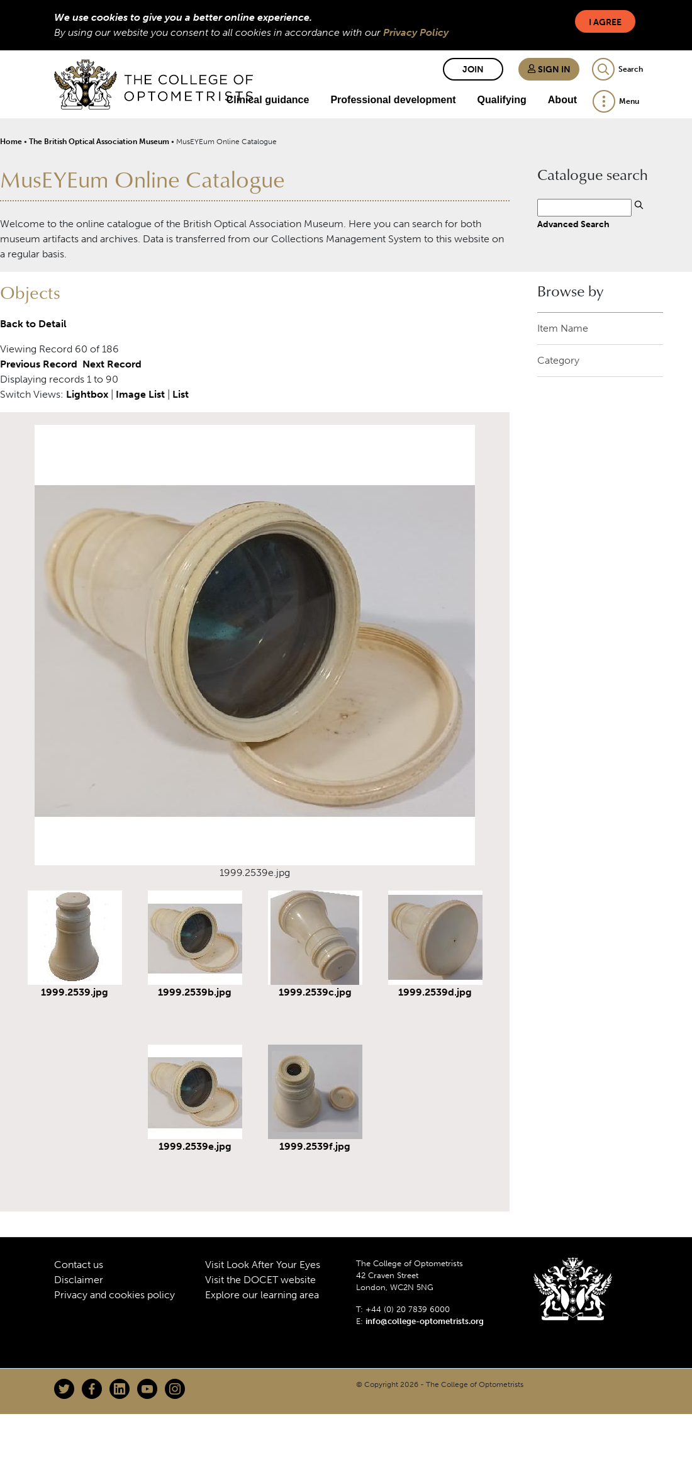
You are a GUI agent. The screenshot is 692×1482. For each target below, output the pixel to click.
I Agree (605, 22)
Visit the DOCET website (260, 1280)
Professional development (392, 99)
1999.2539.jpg (74, 992)
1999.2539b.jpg (195, 992)
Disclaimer (78, 1280)
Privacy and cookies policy (114, 1295)
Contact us (78, 1265)
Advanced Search (573, 224)
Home (11, 141)
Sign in (549, 69)
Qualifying (502, 99)
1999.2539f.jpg (314, 1146)
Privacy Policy (416, 32)
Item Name (562, 328)
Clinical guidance (268, 99)
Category (558, 360)
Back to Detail (33, 324)
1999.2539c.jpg (315, 992)
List (180, 394)
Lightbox (87, 394)
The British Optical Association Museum (99, 141)
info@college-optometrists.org (425, 1321)
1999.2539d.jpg (435, 992)
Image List (140, 394)
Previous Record (38, 364)
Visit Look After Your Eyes (262, 1265)
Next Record (112, 364)
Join (473, 69)
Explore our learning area (262, 1295)
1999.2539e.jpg (195, 1146)
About (562, 99)
